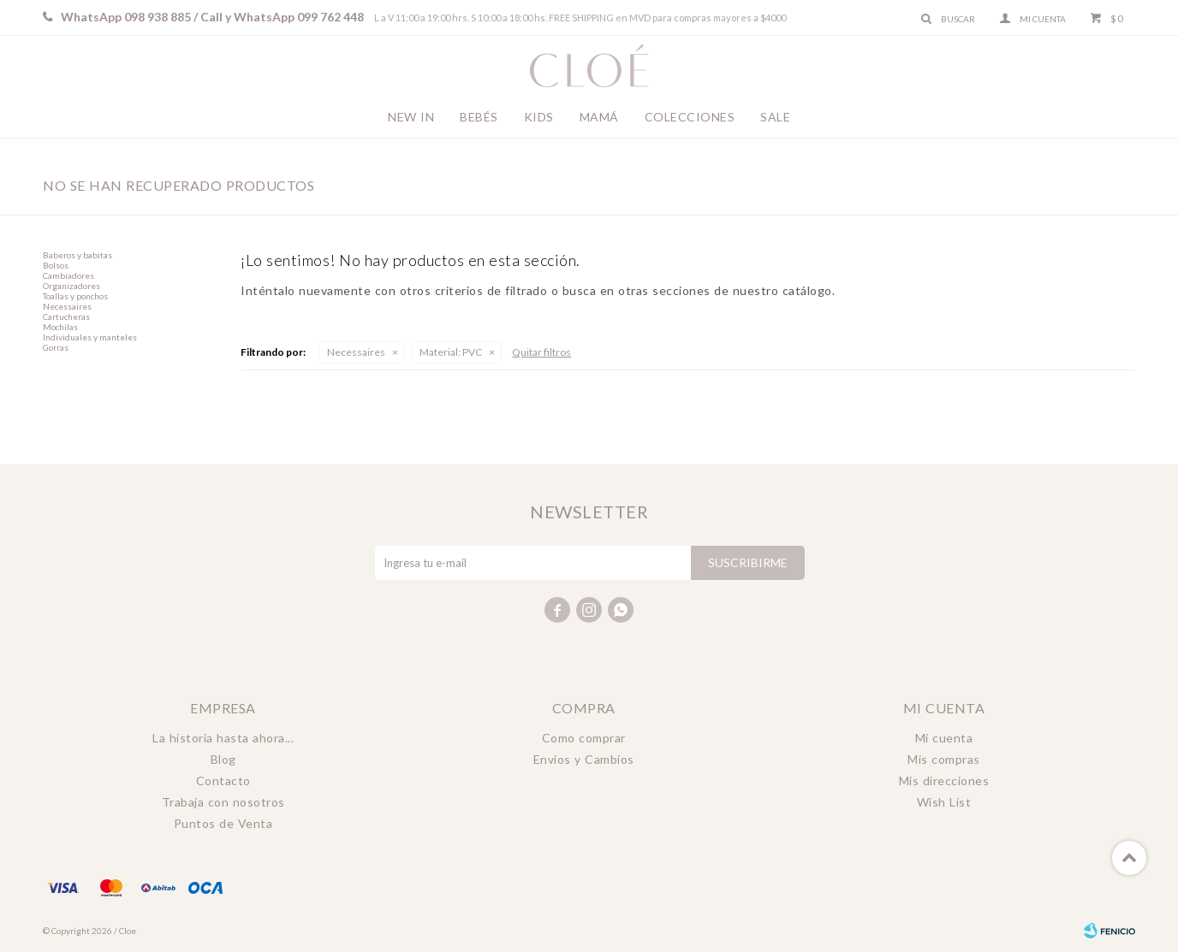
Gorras (55, 347)
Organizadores (71, 286)
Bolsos (55, 265)
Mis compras (943, 759)
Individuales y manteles (90, 337)
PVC (450, 352)
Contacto (223, 780)
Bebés (479, 116)
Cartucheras (66, 316)
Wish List (944, 802)
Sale (775, 116)
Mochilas (60, 327)
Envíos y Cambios (583, 759)
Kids (539, 116)
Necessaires (356, 352)
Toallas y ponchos (75, 296)
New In (411, 116)
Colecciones (690, 116)
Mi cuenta (944, 737)
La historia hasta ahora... (223, 737)
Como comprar (584, 737)
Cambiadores (68, 275)
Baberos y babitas (77, 255)
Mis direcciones (944, 780)
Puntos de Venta (223, 823)
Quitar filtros (541, 352)
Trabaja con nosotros (223, 802)
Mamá (599, 116)
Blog (223, 759)
